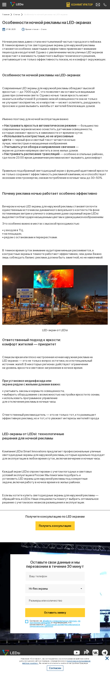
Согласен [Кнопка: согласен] (55, 668)
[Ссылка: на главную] (7, 14)
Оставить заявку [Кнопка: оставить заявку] (55, 612)
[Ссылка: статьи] (18, 14)
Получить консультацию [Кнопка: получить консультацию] (55, 525)
